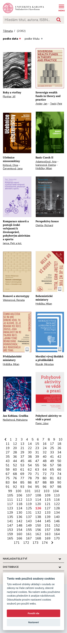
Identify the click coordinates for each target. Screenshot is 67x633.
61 (22, 469)
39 (37, 456)
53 (22, 465)
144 (38, 521)
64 (45, 469)
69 (22, 474)
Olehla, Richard (44, 225)
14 (30, 444)
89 (52, 482)
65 (52, 469)
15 (37, 444)
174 (45, 543)
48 (45, 461)
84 (15, 482)
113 (29, 500)
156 (38, 530)
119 (29, 504)
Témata (8, 31)
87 (37, 482)
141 (10, 521)
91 (8, 487)
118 (19, 504)
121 (48, 504)
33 (52, 452)
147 (10, 525)
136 (19, 517)
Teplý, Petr (56, 103)
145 (48, 521)
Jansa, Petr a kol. (12, 243)
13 (22, 444)
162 (38, 534)
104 (56, 491)
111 (10, 500)
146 (57, 521)
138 (38, 517)
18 (59, 444)
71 (37, 474)
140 (57, 517)
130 (19, 512)
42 (59, 456)
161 (29, 534)
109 (48, 495)
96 (45, 487)
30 (30, 452)
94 (30, 487)
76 (15, 478)
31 (37, 452)
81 (52, 478)
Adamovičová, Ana (46, 161)
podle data (12, 39)
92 (15, 487)
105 (10, 495)
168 (38, 538)
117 (10, 504)
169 (48, 538)
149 (29, 525)
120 (38, 504)
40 (45, 456)
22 (30, 448)
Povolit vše (33, 613)
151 (48, 525)
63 (37, 469)
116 (57, 500)
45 (22, 461)
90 (59, 482)
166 (19, 538)
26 (59, 448)
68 (15, 474)
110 (57, 495)
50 (59, 461)
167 (29, 538)
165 (10, 538)
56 (45, 465)
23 (37, 448)
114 (38, 500)
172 (26, 543)
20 (15, 448)
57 (52, 465)
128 (57, 508)
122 (57, 504)
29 (22, 452)
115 (48, 500)
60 (15, 469)
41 (52, 456)
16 (45, 444)
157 (48, 530)
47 (37, 461)
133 (48, 512)
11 (8, 444)
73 (52, 474)
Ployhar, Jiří (9, 96)
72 (45, 474)
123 (10, 508)
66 (59, 469)
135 (10, 517)
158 (57, 530)
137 (29, 517)
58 (59, 465)
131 (29, 512)
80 (45, 478)
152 (57, 525)
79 (37, 478)
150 (38, 525)
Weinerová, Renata (14, 300)
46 (30, 461)
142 (19, 521)
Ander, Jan (41, 103)
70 (30, 474)
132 (38, 512)
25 (52, 448)
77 (22, 478)
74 (59, 474)
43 (8, 461)
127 (48, 508)
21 (22, 448)
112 (19, 500)
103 (46, 491)
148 (19, 525)
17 (52, 444)
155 (29, 530)
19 (8, 448)
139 (48, 517)
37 (22, 456)
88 (45, 482)
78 (30, 478)
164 (57, 534)
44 (15, 461)
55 (37, 465)
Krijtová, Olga (10, 165)
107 (29, 495)
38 (30, 456)
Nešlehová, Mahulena (15, 420)
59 (8, 469)
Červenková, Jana (13, 168)
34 (59, 452)
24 (45, 448)
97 (52, 487)
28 (15, 452)
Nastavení (33, 622)
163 (48, 534)
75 (8, 478)
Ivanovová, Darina (46, 165)
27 (8, 452)
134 (57, 512)
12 (15, 444)
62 (30, 469)
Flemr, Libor (42, 423)
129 (10, 512)
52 (15, 465)
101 (28, 491)
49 (52, 461)
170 (57, 538)
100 (18, 491)
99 (10, 491)
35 (8, 456)
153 (10, 530)
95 (37, 487)
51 (8, 465)
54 (30, 465)
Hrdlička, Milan (44, 168)
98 (59, 487)
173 (35, 543)
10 (61, 439)
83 (8, 482)
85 (22, 482)
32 (45, 452)
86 (30, 482)
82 (59, 478)
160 (19, 534)
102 (37, 491)
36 (15, 456)
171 (17, 543)
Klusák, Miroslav (45, 364)
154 (19, 530)
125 (29, 508)
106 (19, 495)
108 (38, 495)
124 (19, 508)
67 (8, 474)
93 (22, 487)
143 (29, 521)
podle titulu (34, 39)
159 (10, 534)
